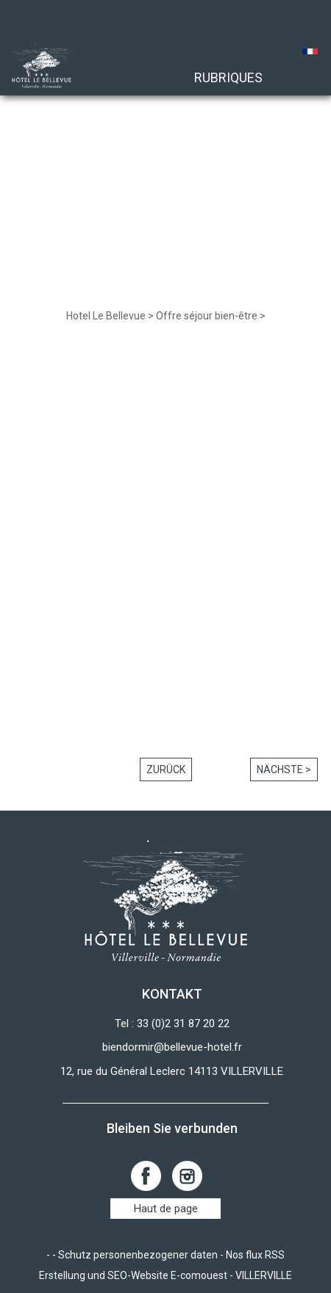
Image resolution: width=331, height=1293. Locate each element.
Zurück (165, 769)
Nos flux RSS (255, 1255)
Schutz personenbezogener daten (138, 1255)
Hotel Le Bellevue (106, 316)
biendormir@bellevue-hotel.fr (172, 1047)
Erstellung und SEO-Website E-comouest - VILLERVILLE (165, 1275)
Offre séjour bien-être (206, 316)
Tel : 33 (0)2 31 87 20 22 (172, 1023)
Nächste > (284, 769)
